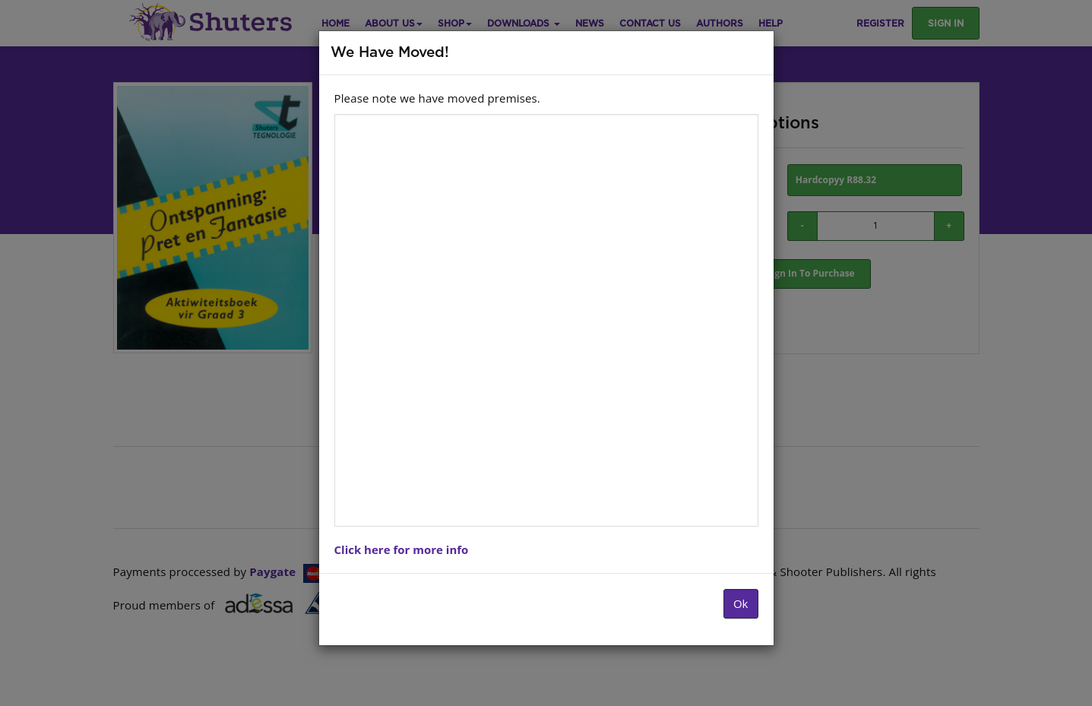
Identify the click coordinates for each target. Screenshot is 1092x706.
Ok (741, 603)
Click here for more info (401, 549)
